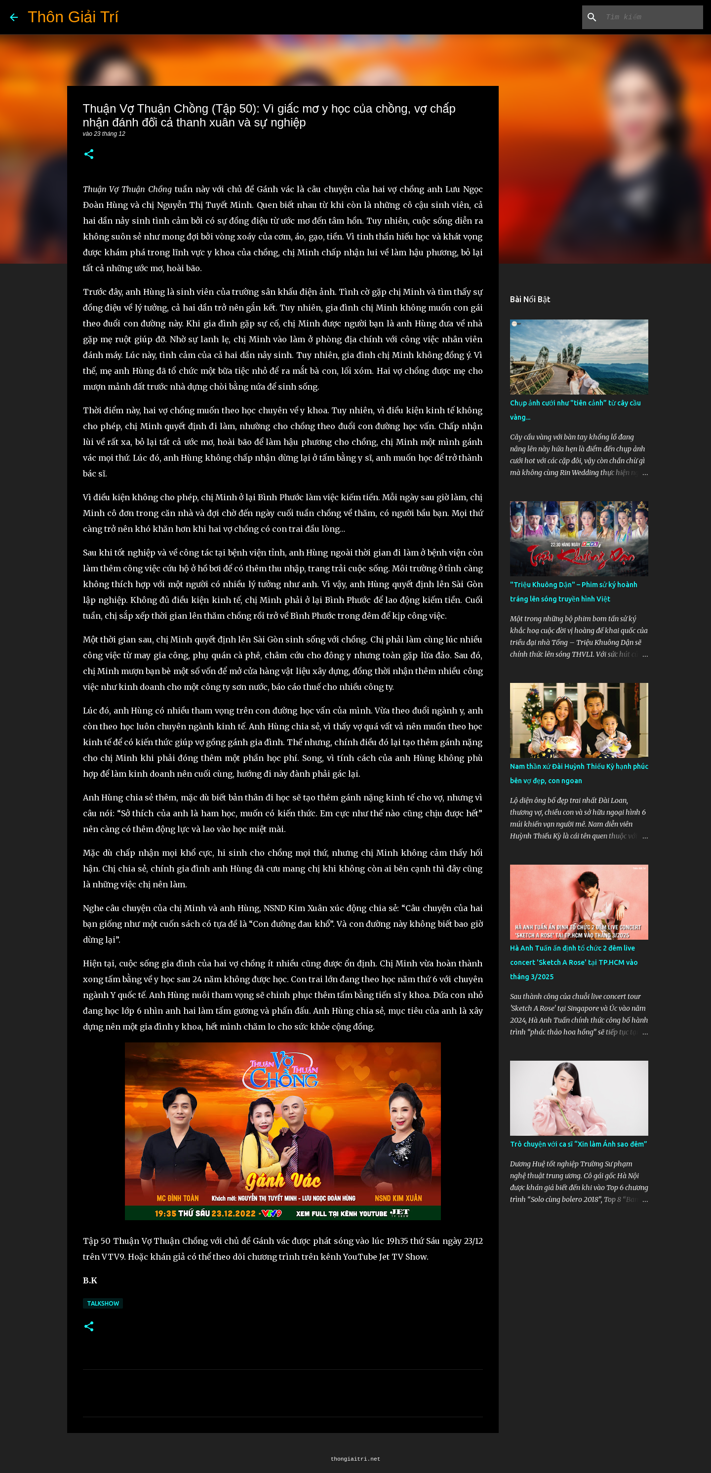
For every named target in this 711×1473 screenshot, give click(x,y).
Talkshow (103, 1303)
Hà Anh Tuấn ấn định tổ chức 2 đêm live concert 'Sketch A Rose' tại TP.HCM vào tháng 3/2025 (574, 962)
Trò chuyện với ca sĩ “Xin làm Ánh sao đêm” (578, 1144)
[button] (89, 154)
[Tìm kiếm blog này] (651, 17)
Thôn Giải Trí (73, 17)
